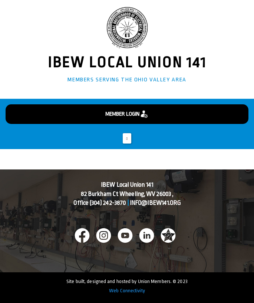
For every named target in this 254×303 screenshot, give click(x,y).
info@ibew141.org (155, 202)
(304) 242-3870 (107, 202)
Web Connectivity (127, 290)
